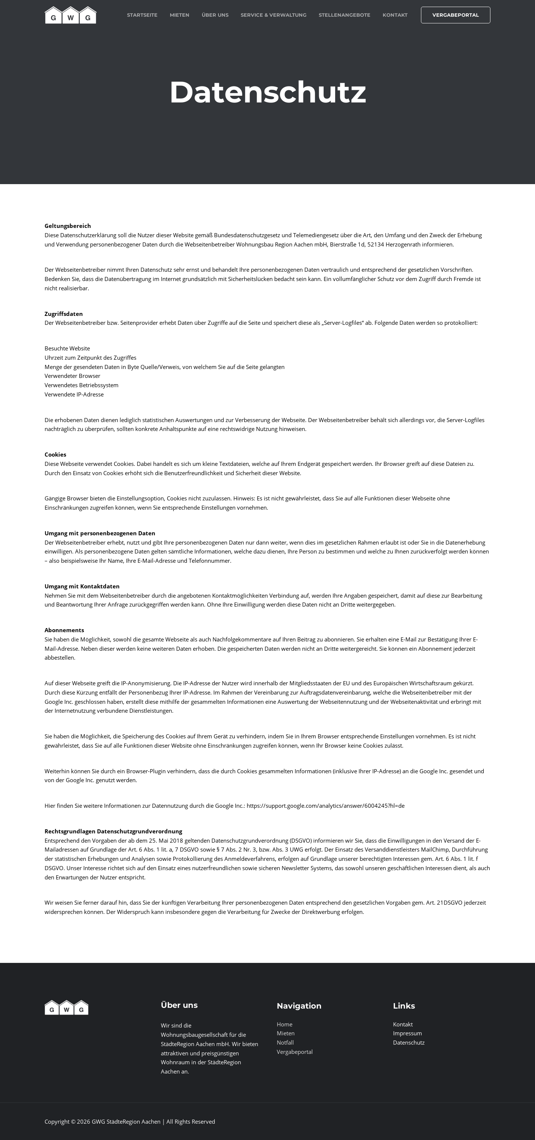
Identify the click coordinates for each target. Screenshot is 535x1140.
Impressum (407, 1033)
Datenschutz (409, 1042)
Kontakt (403, 1024)
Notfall (285, 1042)
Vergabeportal (295, 1051)
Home (284, 1024)
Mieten (286, 1033)
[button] (455, 15)
